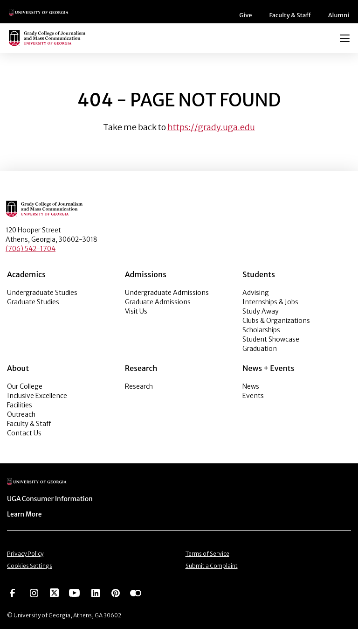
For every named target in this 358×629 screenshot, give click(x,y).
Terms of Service (207, 552)
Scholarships (261, 330)
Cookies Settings (29, 563)
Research (139, 386)
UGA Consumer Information (47, 498)
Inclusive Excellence (37, 395)
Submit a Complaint (212, 563)
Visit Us (136, 311)
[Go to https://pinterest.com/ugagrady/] (115, 590)
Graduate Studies (33, 302)
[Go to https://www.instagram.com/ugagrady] (34, 590)
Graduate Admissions (158, 302)
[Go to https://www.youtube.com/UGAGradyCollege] (74, 590)
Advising (255, 292)
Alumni (339, 15)
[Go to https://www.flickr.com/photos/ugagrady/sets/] (135, 590)
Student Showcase (270, 339)
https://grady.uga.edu (211, 127)
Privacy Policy (25, 552)
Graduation (259, 348)
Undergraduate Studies (42, 292)
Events (253, 395)
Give (250, 15)
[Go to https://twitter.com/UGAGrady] (54, 590)
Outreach (21, 414)
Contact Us (24, 433)
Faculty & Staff (293, 15)
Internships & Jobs (270, 302)
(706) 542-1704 (30, 249)
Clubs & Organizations (276, 320)
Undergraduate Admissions (167, 292)
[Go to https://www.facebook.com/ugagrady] (12, 590)
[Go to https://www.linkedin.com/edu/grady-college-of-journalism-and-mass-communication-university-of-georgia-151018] (95, 590)
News (250, 386)
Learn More (24, 513)
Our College (24, 386)
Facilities (19, 405)
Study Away (260, 311)
